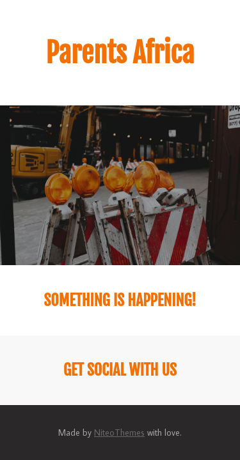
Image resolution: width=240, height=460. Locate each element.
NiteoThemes (119, 432)
